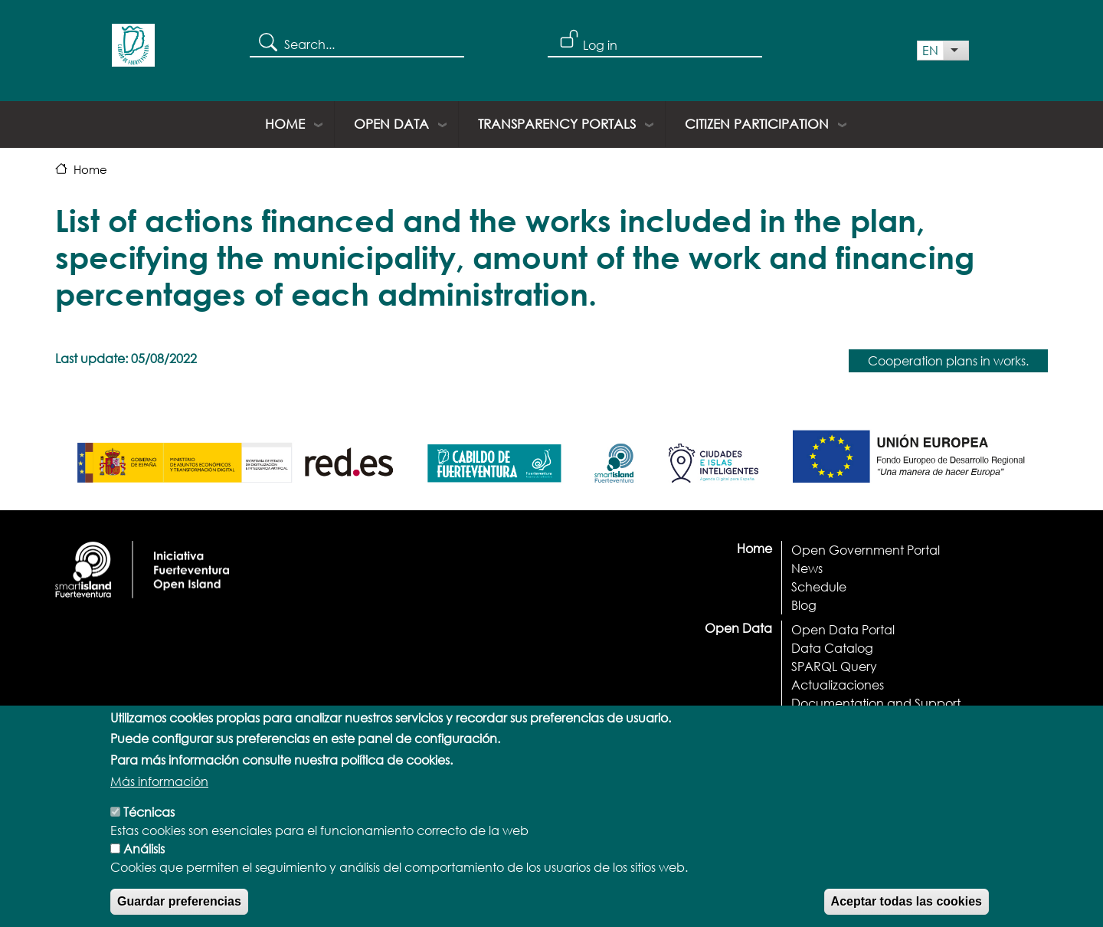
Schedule (818, 586)
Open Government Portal (865, 550)
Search (267, 41)
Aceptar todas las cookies (906, 909)
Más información (159, 789)
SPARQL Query (834, 666)
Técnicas (149, 820)
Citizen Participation (757, 124)
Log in (600, 45)
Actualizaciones (837, 684)
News (807, 568)
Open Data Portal (843, 629)
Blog (804, 605)
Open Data (391, 124)
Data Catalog (832, 648)
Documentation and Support (876, 703)
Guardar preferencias (179, 909)
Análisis (144, 857)
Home (285, 124)
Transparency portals (557, 124)
